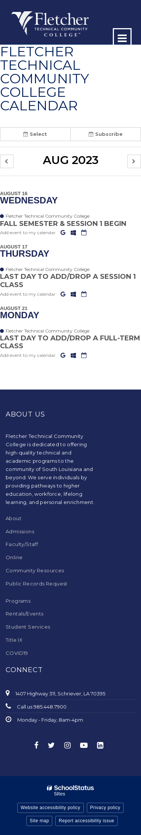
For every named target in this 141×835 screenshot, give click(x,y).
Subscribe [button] (106, 134)
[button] (7, 162)
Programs (18, 601)
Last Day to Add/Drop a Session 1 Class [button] (68, 280)
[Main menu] (122, 37)
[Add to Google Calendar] (64, 232)
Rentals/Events (25, 614)
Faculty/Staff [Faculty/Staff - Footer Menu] (22, 544)
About (13, 518)
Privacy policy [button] (105, 807)
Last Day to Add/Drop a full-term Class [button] (70, 342)
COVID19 (17, 653)
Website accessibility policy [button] (50, 807)
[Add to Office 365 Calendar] (74, 232)
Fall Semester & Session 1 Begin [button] (63, 224)
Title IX (14, 640)
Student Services (28, 627)
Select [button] (35, 134)
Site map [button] (39, 820)
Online (14, 557)
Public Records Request (37, 584)
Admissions (20, 531)
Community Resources (35, 570)
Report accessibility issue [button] (86, 820)
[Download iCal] (83, 232)
